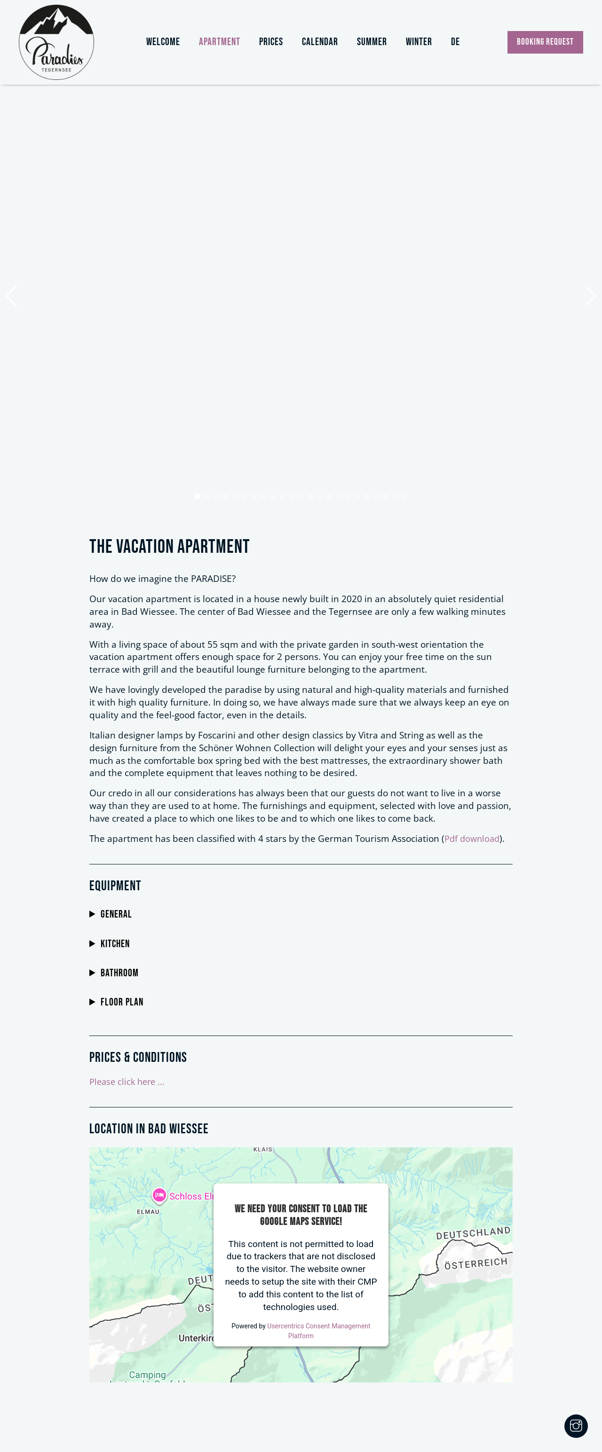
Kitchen (115, 944)
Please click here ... (128, 1081)
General (116, 915)
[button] (197, 496)
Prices (271, 42)
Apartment (219, 42)
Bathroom (120, 973)
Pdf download (473, 838)
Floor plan (122, 1002)
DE (455, 42)
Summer (372, 42)
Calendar (320, 42)
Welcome (163, 42)
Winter (419, 42)
